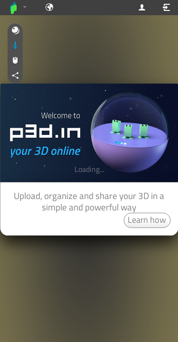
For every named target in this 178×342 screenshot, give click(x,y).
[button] (15, 30)
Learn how (147, 219)
